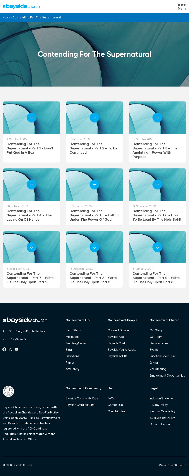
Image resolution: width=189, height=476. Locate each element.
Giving (154, 362)
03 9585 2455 (17, 339)
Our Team (156, 336)
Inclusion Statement (163, 398)
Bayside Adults (117, 356)
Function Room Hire (162, 356)
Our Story (156, 330)
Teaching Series (76, 343)
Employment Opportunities (167, 375)
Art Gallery (72, 369)
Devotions (72, 356)
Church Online (116, 411)
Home (6, 17)
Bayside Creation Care (80, 405)
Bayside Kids (116, 336)
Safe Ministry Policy (162, 417)
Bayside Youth (117, 343)
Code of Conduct (161, 424)
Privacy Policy (159, 405)
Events (154, 349)
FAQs (111, 398)
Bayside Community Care (82, 398)
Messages (72, 336)
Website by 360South (172, 465)
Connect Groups (118, 330)
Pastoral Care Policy (162, 411)
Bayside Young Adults (122, 349)
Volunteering (158, 369)
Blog (69, 349)
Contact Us (115, 405)
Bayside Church (22, 465)
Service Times (159, 343)
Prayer (70, 362)
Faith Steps (73, 330)
